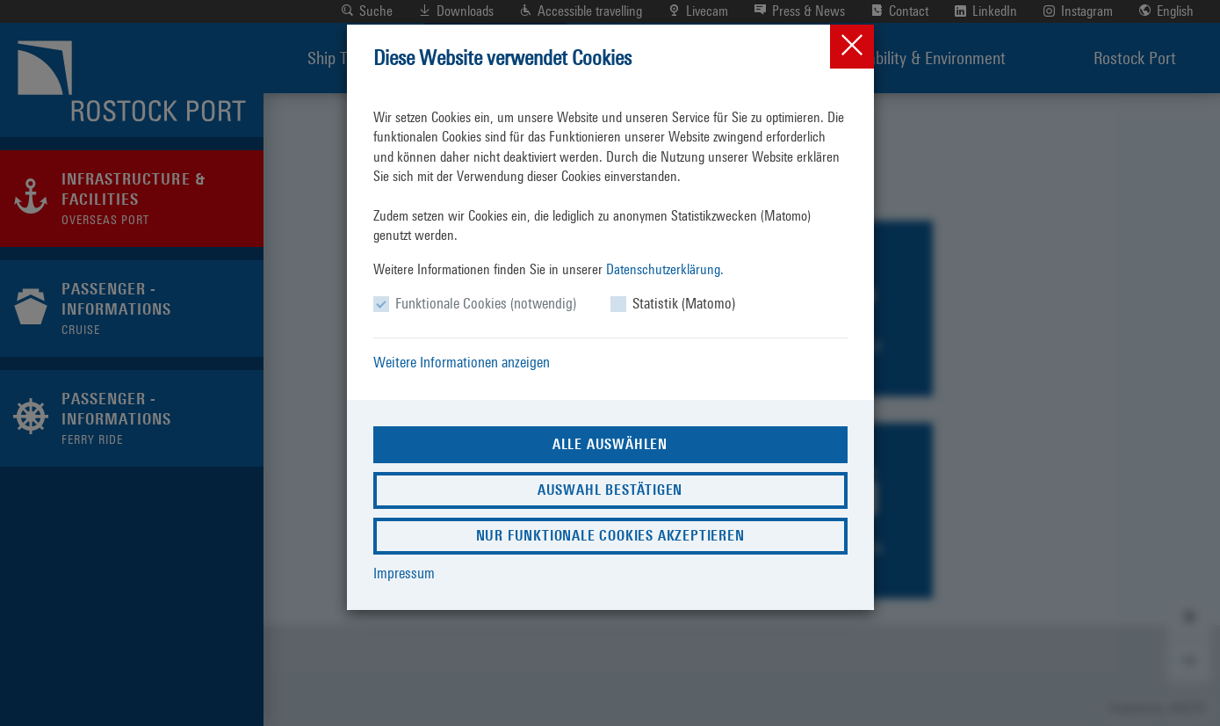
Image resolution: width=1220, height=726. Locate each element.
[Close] (852, 47)
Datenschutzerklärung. (665, 269)
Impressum (404, 573)
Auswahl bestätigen (610, 490)
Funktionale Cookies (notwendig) (485, 303)
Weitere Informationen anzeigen (461, 362)
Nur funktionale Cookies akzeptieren (610, 535)
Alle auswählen (610, 444)
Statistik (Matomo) (683, 303)
